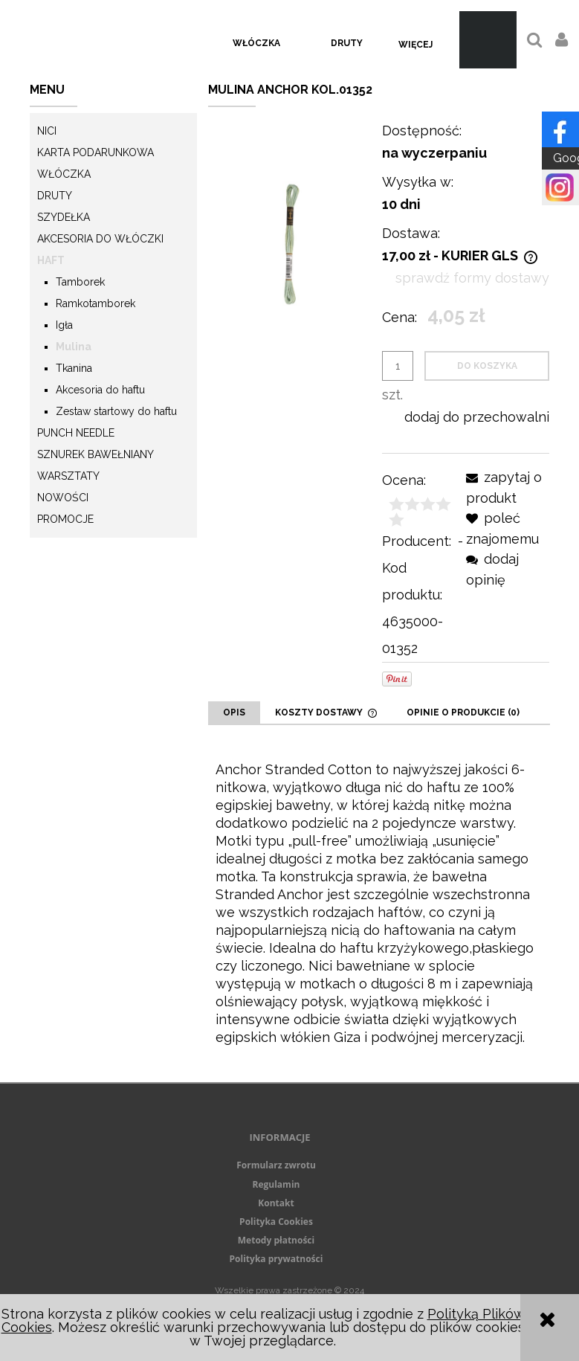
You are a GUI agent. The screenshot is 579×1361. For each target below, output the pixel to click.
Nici (46, 131)
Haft (51, 260)
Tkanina (74, 368)
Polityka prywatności (276, 1258)
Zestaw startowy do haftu (116, 411)
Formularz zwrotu (276, 1165)
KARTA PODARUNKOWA (95, 152)
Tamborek (80, 282)
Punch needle (75, 433)
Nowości (62, 497)
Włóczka (64, 174)
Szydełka (63, 217)
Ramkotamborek (95, 303)
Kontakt (276, 1203)
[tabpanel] (379, 903)
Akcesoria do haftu (100, 390)
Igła (64, 325)
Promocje (65, 519)
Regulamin (276, 1184)
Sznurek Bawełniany (95, 454)
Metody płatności (276, 1240)
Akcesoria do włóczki (100, 239)
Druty (54, 196)
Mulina (73, 347)
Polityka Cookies (276, 1221)
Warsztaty (68, 476)
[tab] (234, 712)
